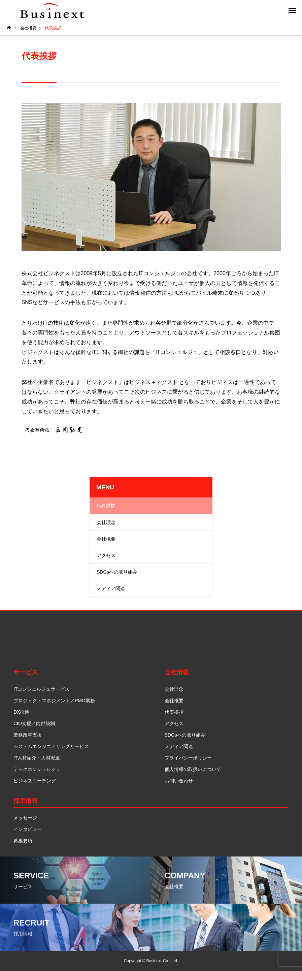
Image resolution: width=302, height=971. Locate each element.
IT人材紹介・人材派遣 (36, 757)
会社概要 (106, 539)
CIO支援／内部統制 (34, 723)
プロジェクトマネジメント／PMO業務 (54, 700)
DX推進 (21, 712)
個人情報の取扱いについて (193, 769)
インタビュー (27, 829)
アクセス (106, 555)
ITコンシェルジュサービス (41, 689)
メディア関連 (111, 588)
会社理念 (106, 522)
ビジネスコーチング (34, 780)
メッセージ (25, 817)
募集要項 (22, 840)
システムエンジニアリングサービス (51, 746)
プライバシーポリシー (188, 757)
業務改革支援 (27, 735)
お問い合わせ (179, 780)
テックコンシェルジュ (37, 769)
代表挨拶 (105, 505)
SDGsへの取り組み (117, 572)
